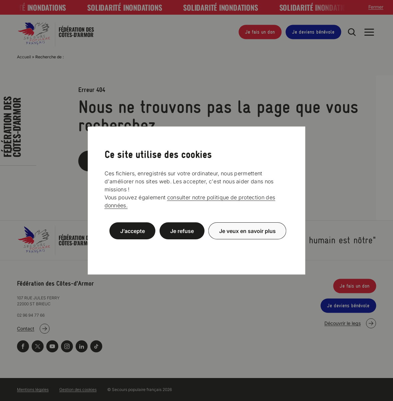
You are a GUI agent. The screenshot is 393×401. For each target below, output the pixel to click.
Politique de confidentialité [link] (196, 247)
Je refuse (182, 230)
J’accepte (132, 230)
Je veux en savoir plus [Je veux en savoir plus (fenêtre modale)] (247, 230)
